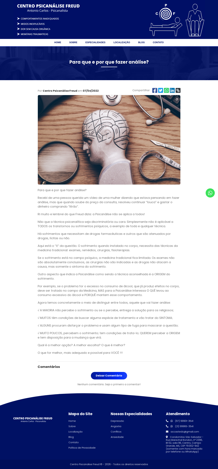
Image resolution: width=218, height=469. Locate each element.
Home (57, 42)
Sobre (73, 42)
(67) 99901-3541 (179, 421)
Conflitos (116, 431)
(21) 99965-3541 (179, 426)
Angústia (116, 426)
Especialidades (95, 42)
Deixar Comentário (109, 375)
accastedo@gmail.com (182, 431)
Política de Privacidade (82, 447)
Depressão (117, 421)
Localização (121, 42)
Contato (158, 42)
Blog (141, 42)
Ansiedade (117, 437)
